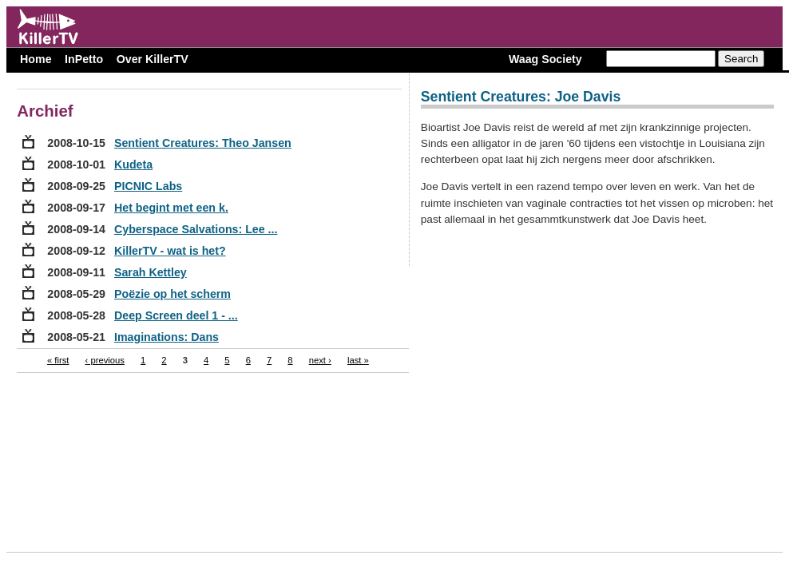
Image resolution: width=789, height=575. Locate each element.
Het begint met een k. (171, 207)
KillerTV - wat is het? (170, 250)
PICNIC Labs (148, 186)
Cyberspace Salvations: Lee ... (195, 229)
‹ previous (105, 360)
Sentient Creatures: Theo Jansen (202, 143)
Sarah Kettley (150, 272)
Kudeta (133, 164)
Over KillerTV (152, 59)
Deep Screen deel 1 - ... (176, 315)
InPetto (84, 59)
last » (358, 360)
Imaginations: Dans (166, 337)
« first (58, 360)
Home (35, 59)
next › (320, 360)
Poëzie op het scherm (172, 294)
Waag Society (545, 59)
